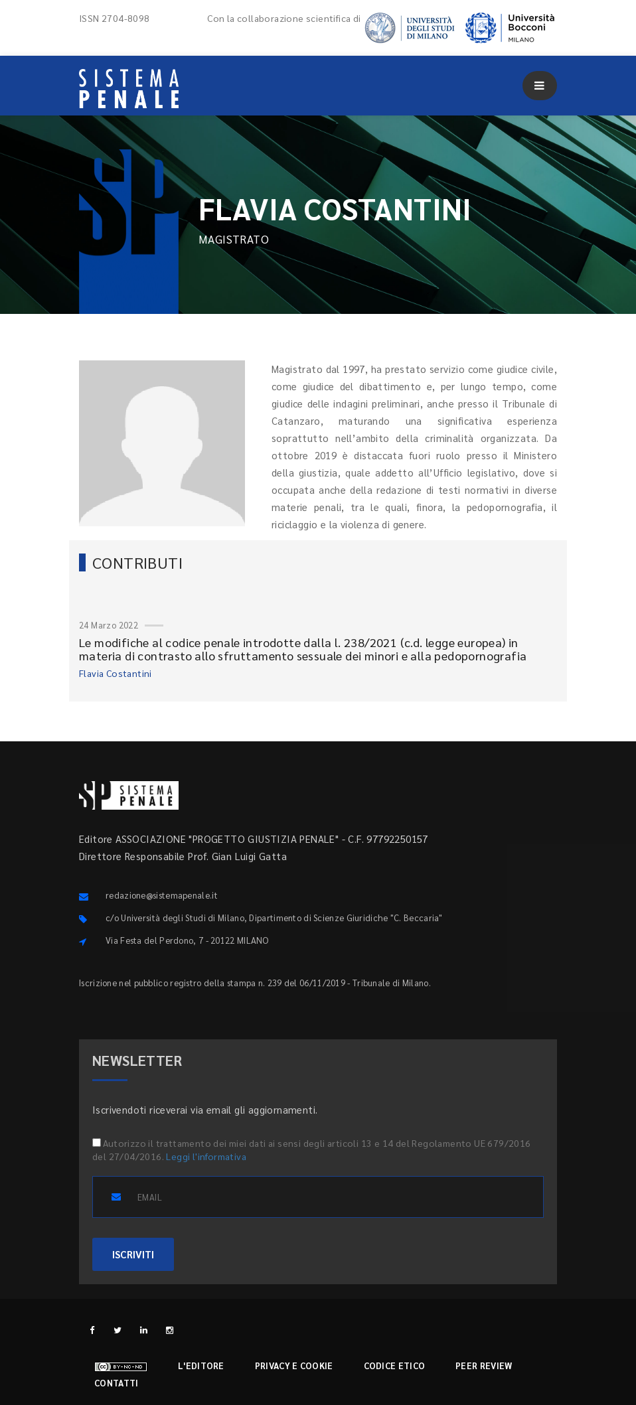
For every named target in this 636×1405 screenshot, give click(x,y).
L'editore (201, 1365)
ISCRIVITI (133, 1254)
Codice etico (395, 1365)
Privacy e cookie (294, 1365)
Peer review (483, 1365)
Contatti (116, 1382)
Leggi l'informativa (206, 1156)
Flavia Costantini (115, 673)
